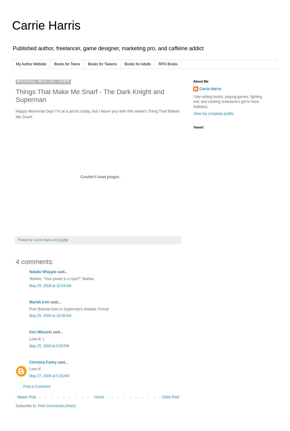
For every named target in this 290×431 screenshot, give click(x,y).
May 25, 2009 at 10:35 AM (50, 316)
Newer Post (26, 397)
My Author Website (31, 64)
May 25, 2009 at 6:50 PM (49, 346)
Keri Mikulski (40, 332)
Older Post (170, 397)
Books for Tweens (102, 64)
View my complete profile (213, 114)
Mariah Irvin (39, 302)
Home (99, 397)
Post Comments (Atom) (57, 406)
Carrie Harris (46, 25)
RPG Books (168, 64)
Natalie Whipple (42, 272)
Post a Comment (36, 386)
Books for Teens (67, 64)
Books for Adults (138, 64)
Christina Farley (43, 362)
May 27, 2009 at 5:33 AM (49, 376)
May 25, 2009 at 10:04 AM (50, 286)
